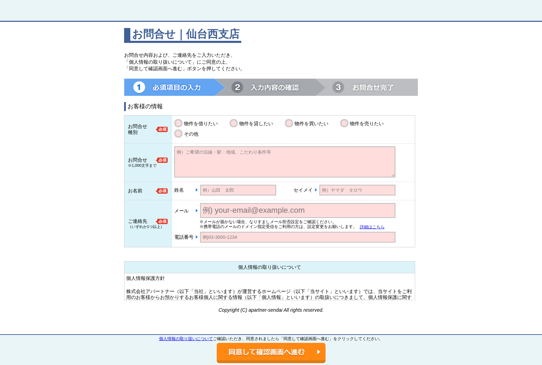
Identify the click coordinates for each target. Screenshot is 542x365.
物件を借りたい (201, 123)
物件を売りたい (367, 123)
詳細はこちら (372, 227)
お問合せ (137, 160)
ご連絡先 (137, 221)
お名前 (135, 190)
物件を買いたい (311, 123)
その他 (191, 134)
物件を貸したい (256, 123)
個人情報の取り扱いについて (186, 338)
